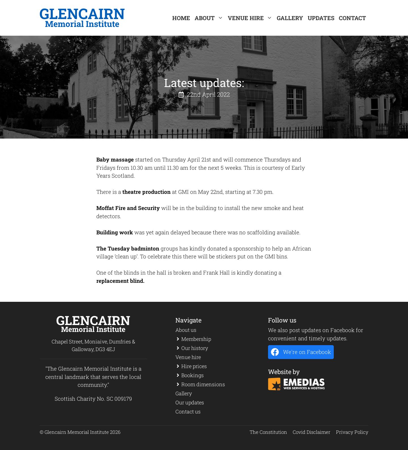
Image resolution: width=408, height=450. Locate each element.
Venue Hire (251, 18)
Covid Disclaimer (311, 432)
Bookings (192, 375)
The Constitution (268, 432)
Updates (321, 18)
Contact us (188, 411)
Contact (352, 18)
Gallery (290, 18)
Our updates (189, 402)
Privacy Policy (352, 432)
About (210, 18)
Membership (196, 339)
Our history (194, 348)
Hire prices (194, 366)
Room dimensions (203, 384)
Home (181, 18)
